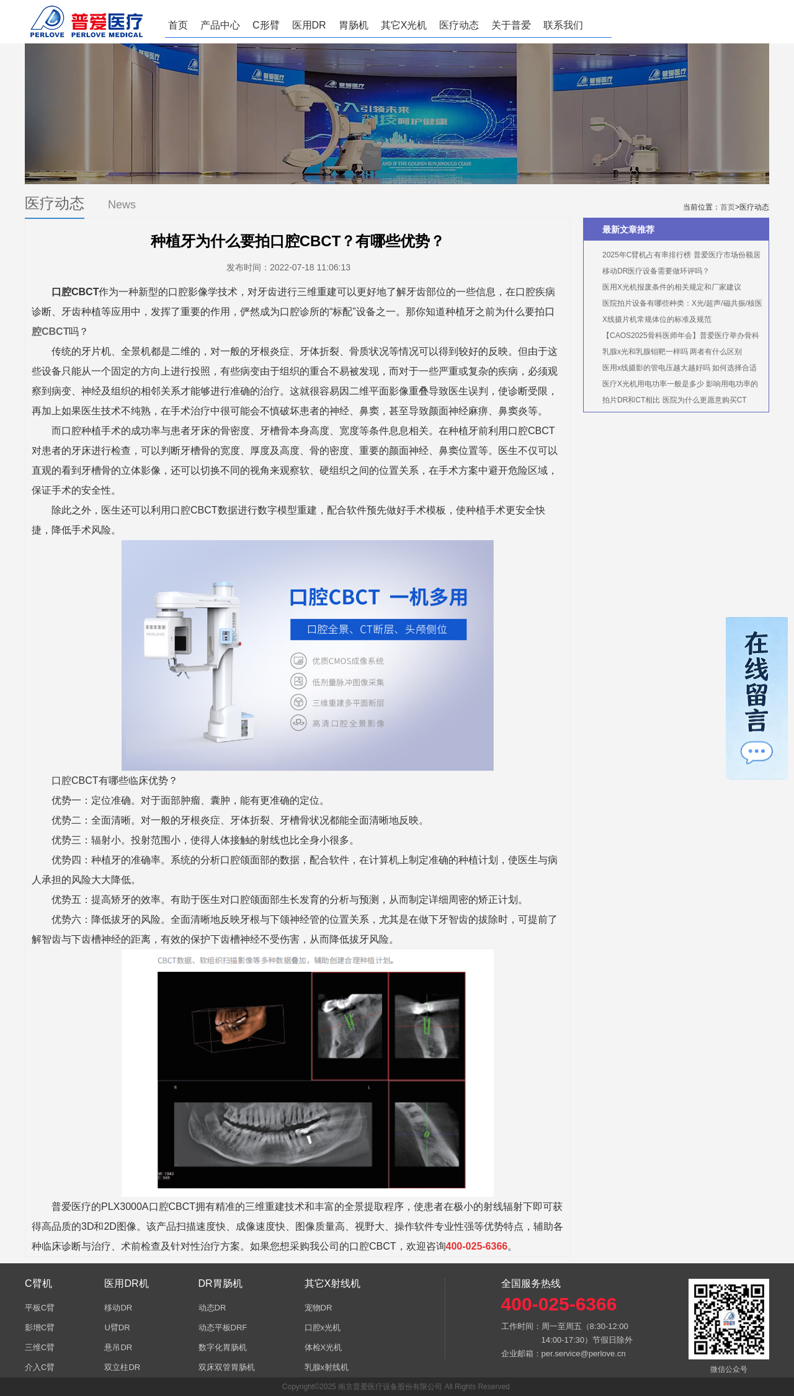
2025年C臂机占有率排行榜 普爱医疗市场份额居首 (675, 257)
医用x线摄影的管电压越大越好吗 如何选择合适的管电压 (673, 369)
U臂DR (117, 1327)
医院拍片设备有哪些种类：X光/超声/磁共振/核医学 (676, 305)
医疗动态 (459, 25)
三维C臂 (40, 1347)
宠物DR (318, 1307)
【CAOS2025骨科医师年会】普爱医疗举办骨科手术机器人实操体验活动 (674, 337)
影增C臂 (40, 1327)
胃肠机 (353, 25)
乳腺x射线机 (327, 1367)
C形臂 (266, 25)
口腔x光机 (323, 1327)
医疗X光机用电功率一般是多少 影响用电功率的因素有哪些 (674, 386)
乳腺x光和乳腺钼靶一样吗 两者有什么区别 (672, 351)
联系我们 (563, 25)
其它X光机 (404, 25)
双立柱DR (122, 1367)
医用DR (309, 25)
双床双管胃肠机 (226, 1367)
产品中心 (220, 25)
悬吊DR (118, 1347)
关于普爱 (511, 25)
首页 (178, 25)
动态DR (212, 1307)
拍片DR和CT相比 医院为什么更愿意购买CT (674, 400)
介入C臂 (40, 1367)
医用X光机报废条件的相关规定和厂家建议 (671, 287)
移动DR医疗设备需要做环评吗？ (656, 271)
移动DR (118, 1307)
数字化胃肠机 (222, 1347)
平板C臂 (40, 1307)
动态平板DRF (223, 1327)
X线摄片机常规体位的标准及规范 (656, 319)
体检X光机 (323, 1347)
